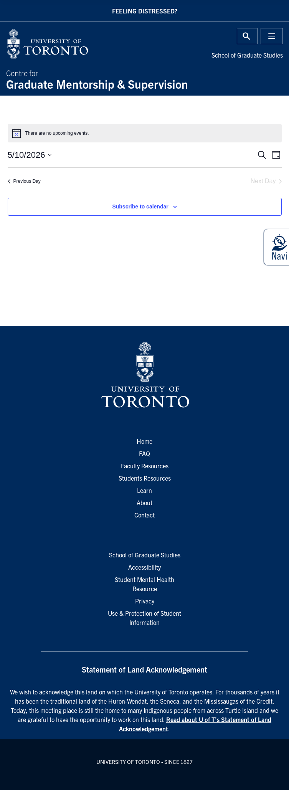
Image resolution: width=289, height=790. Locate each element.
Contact (144, 515)
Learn (144, 490)
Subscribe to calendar (140, 206)
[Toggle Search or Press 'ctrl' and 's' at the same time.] (247, 36)
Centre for (144, 78)
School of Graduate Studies (247, 55)
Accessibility (144, 567)
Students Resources (145, 478)
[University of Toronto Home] (73, 43)
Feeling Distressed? (144, 11)
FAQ (144, 453)
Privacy (144, 601)
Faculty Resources (144, 465)
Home (144, 441)
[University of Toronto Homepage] (144, 375)
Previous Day (24, 181)
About (144, 502)
